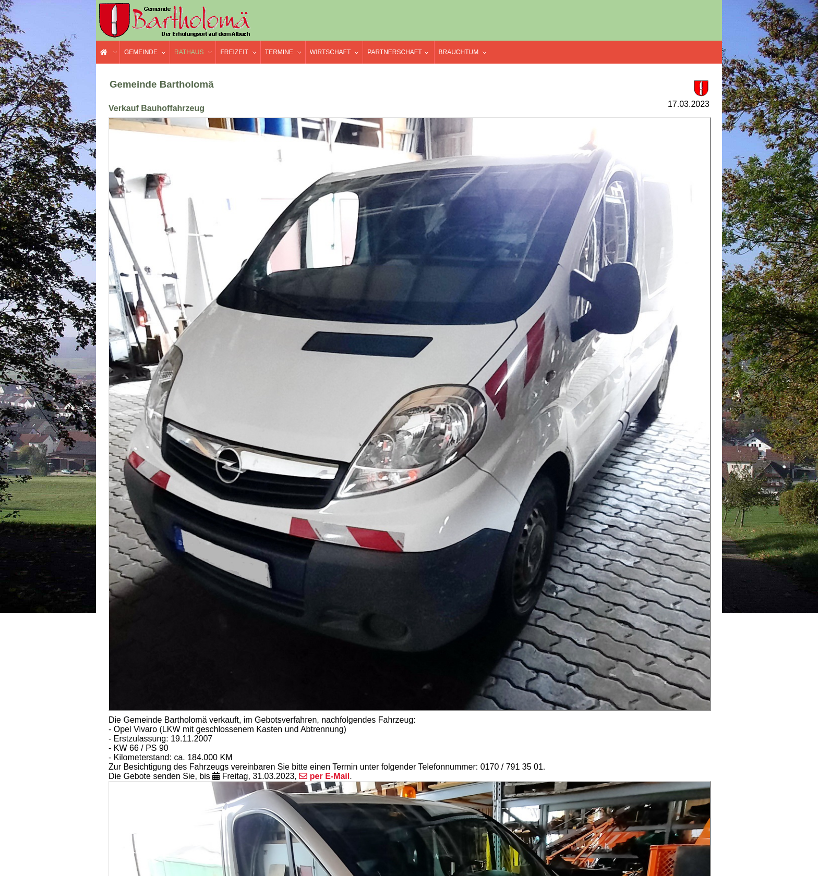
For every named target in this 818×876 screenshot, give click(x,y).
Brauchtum (459, 52)
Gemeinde (141, 52)
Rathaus (188, 52)
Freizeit (234, 52)
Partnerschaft (394, 52)
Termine (279, 52)
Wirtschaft (330, 52)
